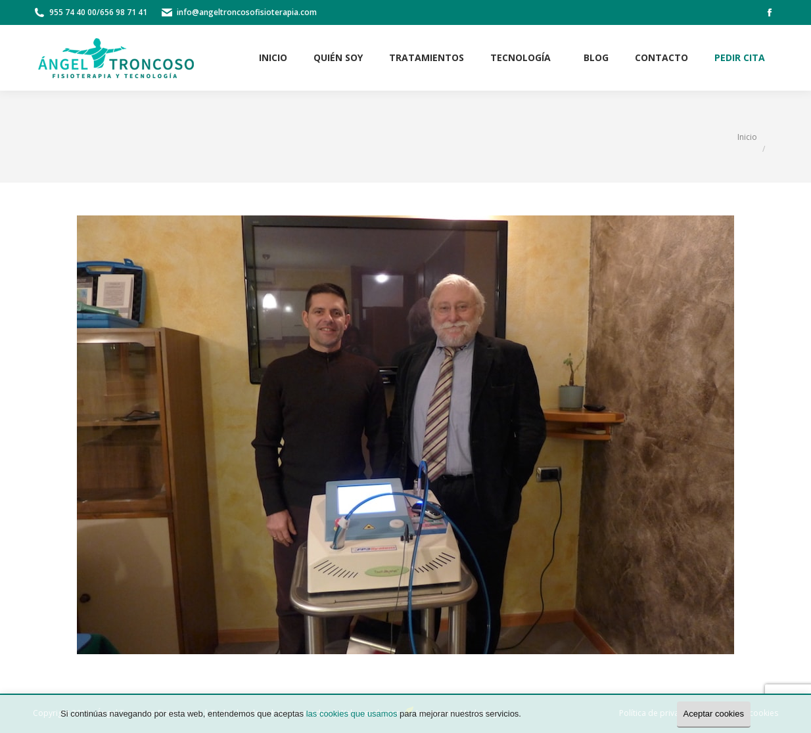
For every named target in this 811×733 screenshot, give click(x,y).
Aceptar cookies (714, 714)
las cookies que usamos (352, 714)
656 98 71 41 (123, 12)
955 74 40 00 (73, 12)
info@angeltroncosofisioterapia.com (247, 12)
